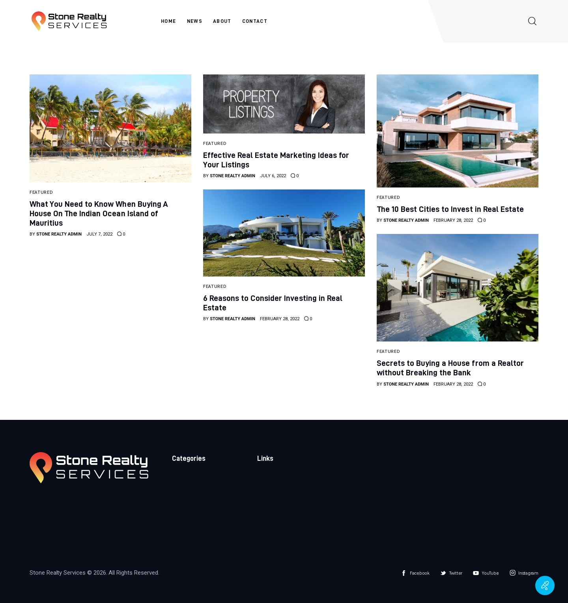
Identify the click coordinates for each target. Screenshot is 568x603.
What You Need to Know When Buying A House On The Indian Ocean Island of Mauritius (99, 213)
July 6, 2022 (273, 175)
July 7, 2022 (99, 234)
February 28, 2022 (453, 220)
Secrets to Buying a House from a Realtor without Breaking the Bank (450, 367)
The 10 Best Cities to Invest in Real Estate (450, 208)
